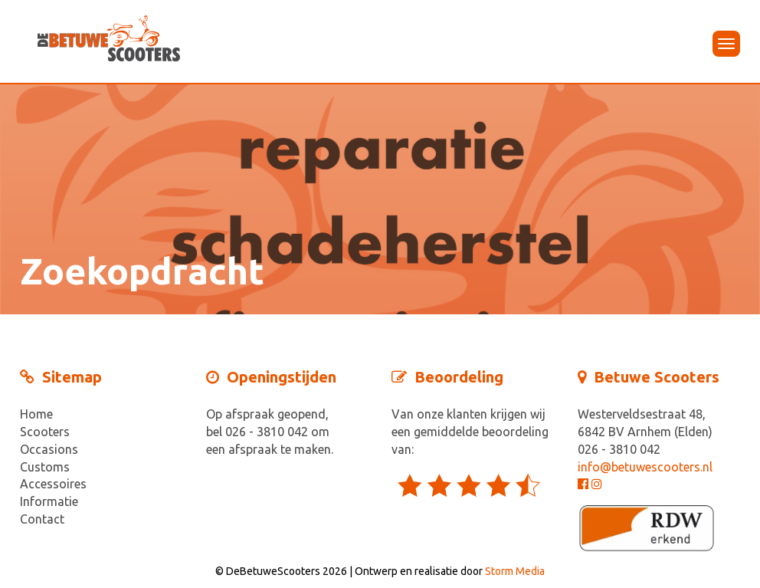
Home (36, 414)
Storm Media (515, 571)
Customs (45, 467)
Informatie (49, 501)
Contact (42, 519)
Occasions (49, 449)
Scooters (45, 432)
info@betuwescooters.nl (645, 467)
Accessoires (53, 484)
